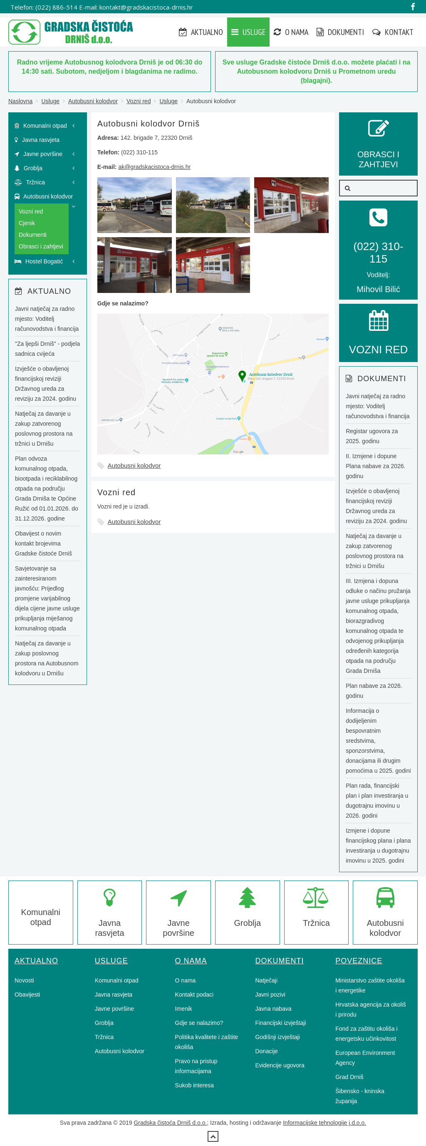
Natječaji (266, 980)
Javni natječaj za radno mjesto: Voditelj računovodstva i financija (47, 318)
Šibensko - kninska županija (359, 1096)
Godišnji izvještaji (277, 1037)
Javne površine (38, 154)
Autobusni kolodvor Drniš (148, 123)
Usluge (248, 32)
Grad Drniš (349, 1077)
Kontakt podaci (194, 994)
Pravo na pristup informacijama (196, 1066)
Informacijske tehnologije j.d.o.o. (324, 1122)
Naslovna (20, 101)
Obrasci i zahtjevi (41, 246)
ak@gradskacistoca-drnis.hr (154, 167)
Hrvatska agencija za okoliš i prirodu (370, 1009)
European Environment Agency (365, 1057)
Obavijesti (27, 994)
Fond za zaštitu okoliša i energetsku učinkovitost (366, 1033)
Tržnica (30, 182)
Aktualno (201, 32)
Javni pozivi (270, 994)
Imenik (183, 1008)
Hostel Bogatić (39, 261)
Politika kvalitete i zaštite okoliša (206, 1042)
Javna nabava (273, 1008)
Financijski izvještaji (280, 1022)
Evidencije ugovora (279, 1065)
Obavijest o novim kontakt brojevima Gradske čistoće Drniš (43, 543)
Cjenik (27, 223)
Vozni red (138, 101)
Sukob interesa (194, 1085)
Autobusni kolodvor (93, 101)
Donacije (266, 1051)
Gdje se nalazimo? (199, 1022)
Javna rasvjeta (37, 139)
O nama (291, 32)
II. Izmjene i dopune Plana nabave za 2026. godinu (375, 466)
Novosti (24, 980)
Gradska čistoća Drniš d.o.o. (170, 1122)
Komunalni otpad (41, 125)
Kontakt (393, 32)
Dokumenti (340, 32)
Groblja (28, 168)
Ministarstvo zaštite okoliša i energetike (370, 985)
